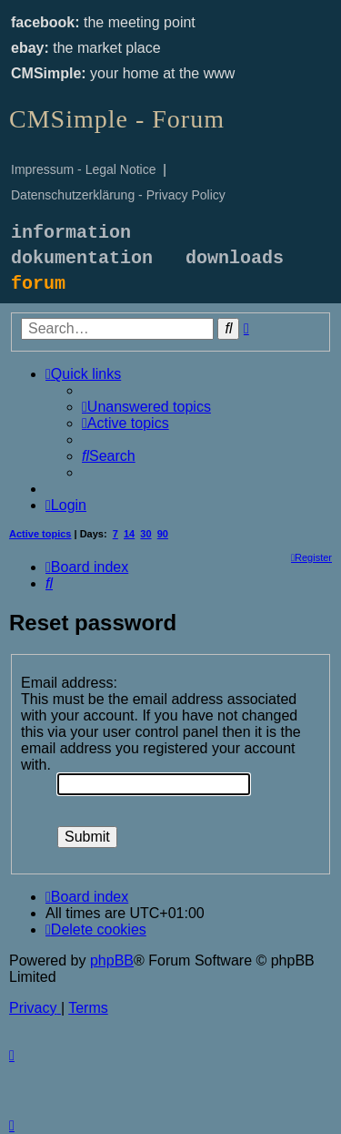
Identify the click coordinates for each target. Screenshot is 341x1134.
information (71, 232)
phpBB (112, 960)
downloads (235, 258)
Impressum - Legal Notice (83, 169)
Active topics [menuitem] (40, 533)
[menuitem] (146, 406)
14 (129, 533)
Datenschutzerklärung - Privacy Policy (118, 195)
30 (145, 533)
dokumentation (82, 258)
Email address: (69, 682)
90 (162, 533)
